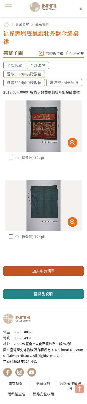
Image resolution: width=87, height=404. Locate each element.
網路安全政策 (43, 393)
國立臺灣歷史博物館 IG (19, 372)
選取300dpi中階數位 (24, 82)
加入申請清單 (43, 271)
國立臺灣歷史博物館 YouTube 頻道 (31, 372)
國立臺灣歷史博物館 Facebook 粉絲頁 (7, 372)
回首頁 (6, 24)
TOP (79, 389)
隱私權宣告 (17, 393)
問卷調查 (15, 383)
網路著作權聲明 (70, 386)
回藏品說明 (43, 293)
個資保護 (43, 383)
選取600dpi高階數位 (24, 73)
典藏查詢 (22, 24)
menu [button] (8, 7)
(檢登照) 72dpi (29, 157)
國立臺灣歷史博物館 (18, 318)
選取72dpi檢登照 (64, 82)
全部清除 (37, 65)
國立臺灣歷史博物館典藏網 (44, 7)
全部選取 (14, 65)
